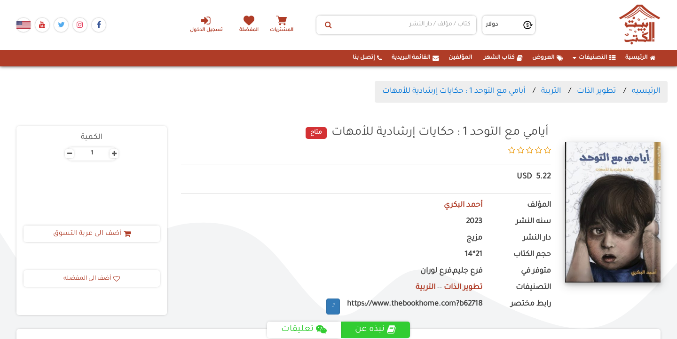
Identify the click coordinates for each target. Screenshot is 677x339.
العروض (547, 58)
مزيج (474, 238)
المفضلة (249, 30)
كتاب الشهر (503, 58)
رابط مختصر (531, 304)
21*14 (473, 255)
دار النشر (537, 238)
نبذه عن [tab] (375, 329)
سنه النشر (533, 222)
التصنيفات (594, 58)
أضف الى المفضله (91, 278)
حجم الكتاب (532, 255)
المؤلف (539, 206)
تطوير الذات (596, 91)
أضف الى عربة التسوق (92, 234)
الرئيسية (640, 58)
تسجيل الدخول (206, 24)
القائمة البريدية (415, 58)
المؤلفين (460, 58)
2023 (474, 222)
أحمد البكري (462, 206)
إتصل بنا (367, 58)
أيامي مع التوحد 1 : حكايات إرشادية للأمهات (453, 91)
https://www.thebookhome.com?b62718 (414, 304)
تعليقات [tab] (304, 329)
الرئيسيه (646, 91)
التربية (551, 91)
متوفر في (536, 271)
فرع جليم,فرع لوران (451, 271)
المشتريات (281, 30)
